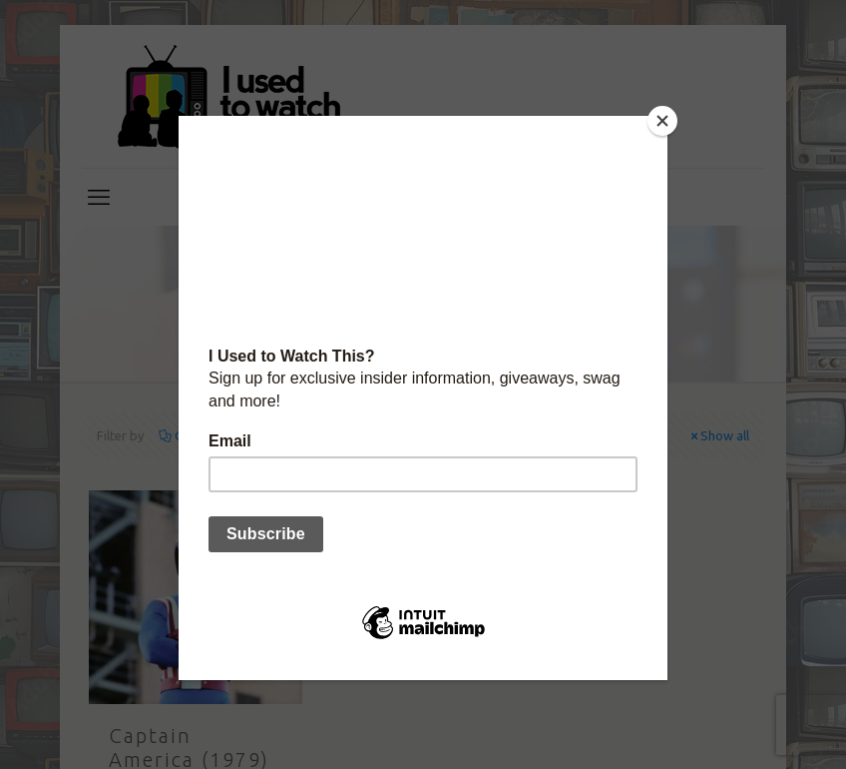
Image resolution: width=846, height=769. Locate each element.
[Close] (662, 121)
